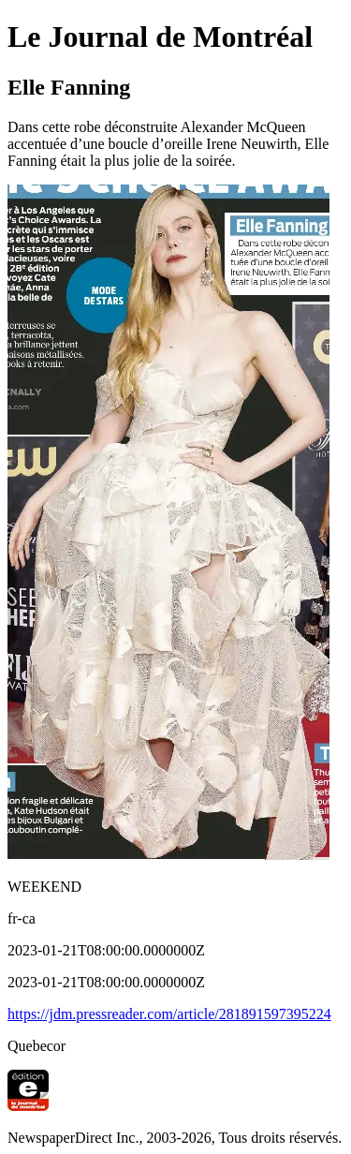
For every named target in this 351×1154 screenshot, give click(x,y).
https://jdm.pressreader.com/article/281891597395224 (169, 1014)
